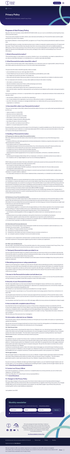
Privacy (46, 440)
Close (62, 450)
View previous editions (44, 406)
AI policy (54, 440)
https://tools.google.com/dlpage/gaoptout (20, 365)
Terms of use (37, 440)
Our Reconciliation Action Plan (36, 434)
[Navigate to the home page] (9, 425)
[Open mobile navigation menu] (63, 3)
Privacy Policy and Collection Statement (45, 413)
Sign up (56, 410)
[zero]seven (18, 443)
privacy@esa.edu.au (14, 375)
